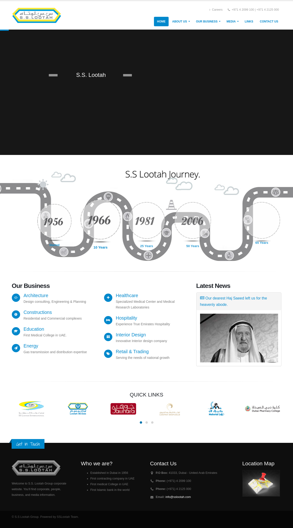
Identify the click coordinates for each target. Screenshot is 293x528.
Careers (216, 10)
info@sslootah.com (178, 497)
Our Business (207, 21)
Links (249, 21)
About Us (179, 21)
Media (231, 21)
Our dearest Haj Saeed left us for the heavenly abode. (233, 301)
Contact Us (269, 21)
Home (161, 21)
